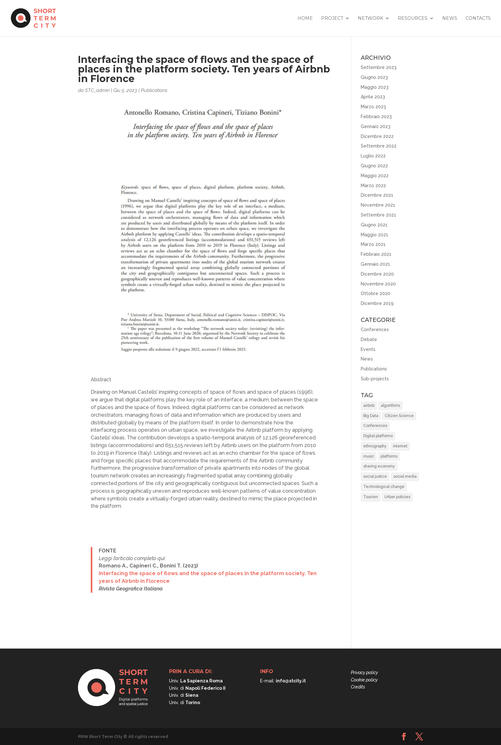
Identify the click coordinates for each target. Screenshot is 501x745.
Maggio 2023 (375, 87)
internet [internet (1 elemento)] (400, 446)
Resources (413, 18)
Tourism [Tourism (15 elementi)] (370, 497)
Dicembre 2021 (377, 195)
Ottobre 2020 (375, 293)
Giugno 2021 (374, 224)
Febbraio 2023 (376, 116)
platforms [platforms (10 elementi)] (389, 456)
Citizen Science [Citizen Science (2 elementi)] (399, 416)
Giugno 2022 (374, 165)
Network (370, 18)
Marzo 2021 (373, 244)
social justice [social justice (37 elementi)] (375, 476)
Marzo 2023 (373, 106)
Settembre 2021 (378, 214)
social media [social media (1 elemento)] (405, 476)
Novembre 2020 (378, 283)
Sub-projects (375, 378)
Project (332, 18)
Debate (369, 339)
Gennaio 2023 (375, 126)
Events (368, 349)
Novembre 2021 (378, 205)
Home (305, 18)
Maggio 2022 (375, 175)
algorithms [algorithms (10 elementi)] (390, 405)
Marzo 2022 (373, 185)
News (449, 18)
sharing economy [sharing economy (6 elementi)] (379, 466)
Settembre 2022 (379, 145)
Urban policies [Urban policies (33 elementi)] (397, 497)
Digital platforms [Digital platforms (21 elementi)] (378, 436)
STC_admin (97, 90)
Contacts (478, 18)
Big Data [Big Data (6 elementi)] (370, 416)
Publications (154, 90)
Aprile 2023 (373, 96)
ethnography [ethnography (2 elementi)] (375, 446)
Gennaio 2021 (375, 264)
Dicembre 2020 (377, 274)
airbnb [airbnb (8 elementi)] (368, 405)
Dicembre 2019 (377, 303)
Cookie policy (364, 679)
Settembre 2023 (379, 67)
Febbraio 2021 (376, 254)
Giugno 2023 (374, 77)
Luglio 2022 (373, 155)
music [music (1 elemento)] (368, 456)
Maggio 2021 (374, 234)
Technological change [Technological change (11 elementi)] (384, 486)
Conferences (375, 329)
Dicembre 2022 (377, 136)
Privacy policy (364, 672)
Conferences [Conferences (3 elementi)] (375, 425)
